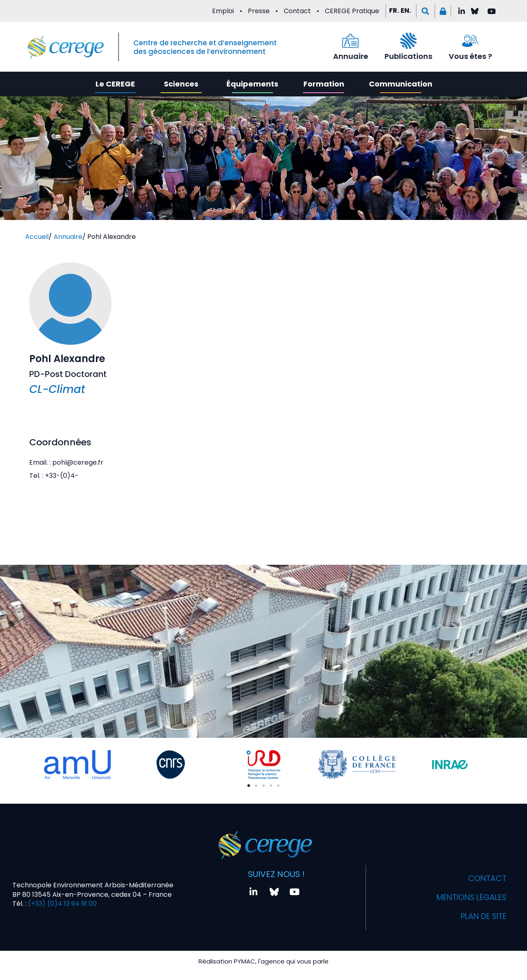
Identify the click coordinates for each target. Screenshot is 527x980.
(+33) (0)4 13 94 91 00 (61, 903)
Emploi (223, 11)
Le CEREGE (115, 84)
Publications (408, 56)
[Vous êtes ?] (470, 41)
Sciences (181, 84)
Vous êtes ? (470, 56)
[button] (425, 11)
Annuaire (350, 56)
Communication (400, 84)
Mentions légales (467, 897)
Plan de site (480, 916)
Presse (259, 11)
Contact (297, 11)
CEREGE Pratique (352, 11)
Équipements (252, 84)
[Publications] (408, 41)
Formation (323, 84)
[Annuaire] (350, 41)
